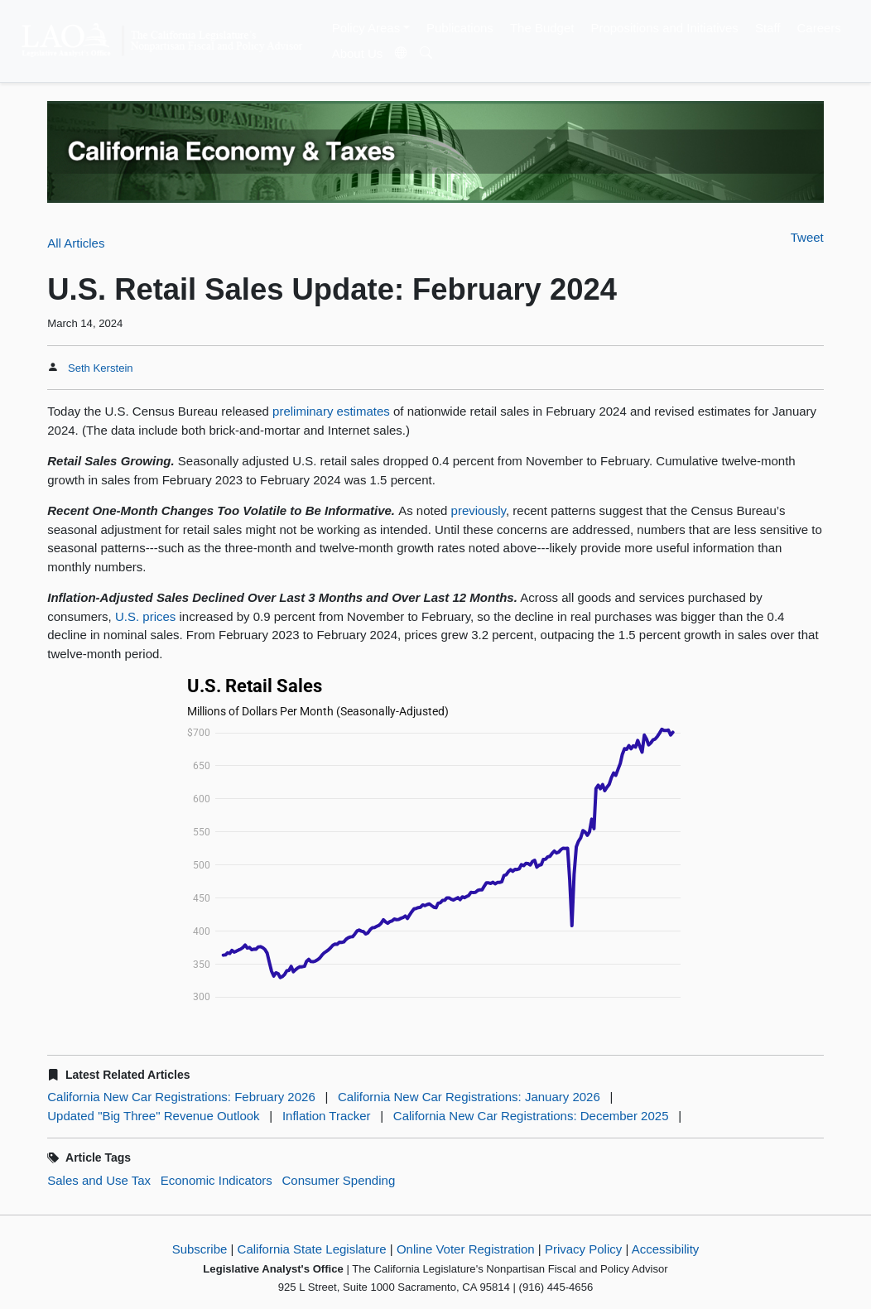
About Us (357, 53)
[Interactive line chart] (435, 841)
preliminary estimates (331, 411)
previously (478, 510)
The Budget (542, 28)
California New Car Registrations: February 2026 (181, 1097)
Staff (768, 28)
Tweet (807, 237)
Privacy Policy (583, 1249)
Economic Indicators (216, 1180)
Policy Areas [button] (366, 28)
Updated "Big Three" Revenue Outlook (153, 1116)
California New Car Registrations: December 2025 (531, 1116)
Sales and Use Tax (99, 1180)
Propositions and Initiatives (664, 28)
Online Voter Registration (466, 1249)
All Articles (75, 243)
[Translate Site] (401, 54)
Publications (459, 28)
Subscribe (200, 1249)
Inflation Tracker (326, 1116)
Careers (818, 28)
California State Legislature (312, 1249)
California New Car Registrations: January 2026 (469, 1097)
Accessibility (666, 1249)
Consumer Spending (338, 1180)
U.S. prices (145, 616)
